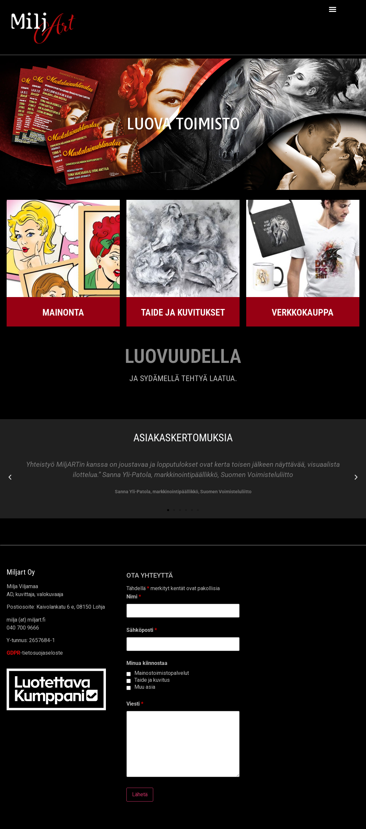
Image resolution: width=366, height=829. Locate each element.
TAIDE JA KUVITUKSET (183, 312)
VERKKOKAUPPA (303, 312)
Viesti (134, 704)
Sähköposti (141, 630)
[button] (333, 9)
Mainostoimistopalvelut (161, 673)
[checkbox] (128, 674)
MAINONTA (63, 312)
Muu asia (144, 687)
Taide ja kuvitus (152, 680)
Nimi (133, 596)
